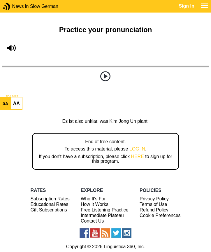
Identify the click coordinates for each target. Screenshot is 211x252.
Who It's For (93, 198)
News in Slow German (15, 6)
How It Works (94, 204)
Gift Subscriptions (48, 209)
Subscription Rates (49, 198)
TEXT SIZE (11, 95)
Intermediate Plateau (102, 215)
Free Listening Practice (105, 209)
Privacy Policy (154, 198)
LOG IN (137, 148)
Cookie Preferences (160, 215)
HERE (137, 156)
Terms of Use (153, 204)
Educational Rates (49, 204)
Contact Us (92, 220)
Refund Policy (154, 209)
